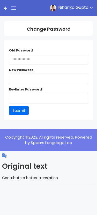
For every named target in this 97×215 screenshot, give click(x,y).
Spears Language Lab (51, 142)
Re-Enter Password (25, 89)
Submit (18, 110)
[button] (69, 8)
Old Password (21, 50)
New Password (21, 70)
